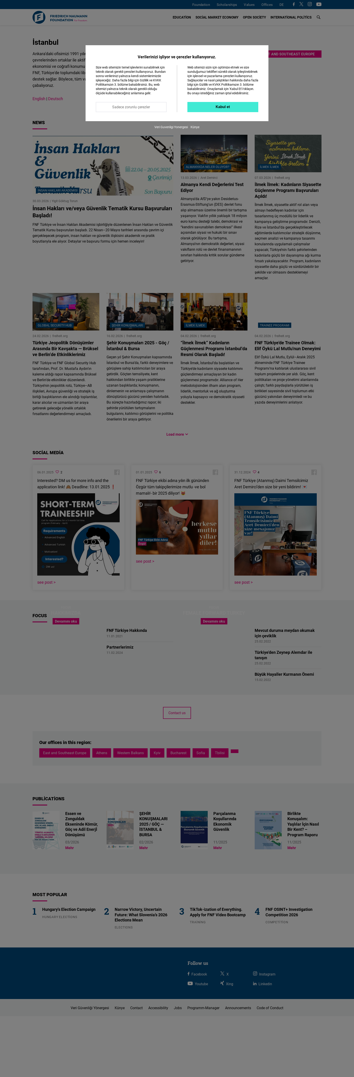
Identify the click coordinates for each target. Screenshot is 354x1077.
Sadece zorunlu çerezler (131, 106)
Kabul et (223, 107)
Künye (195, 127)
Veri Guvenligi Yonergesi (171, 127)
